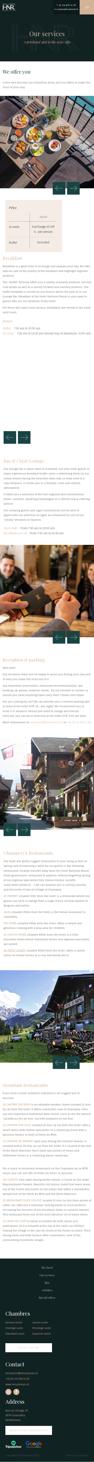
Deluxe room (13, 1322)
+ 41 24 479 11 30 (66, 4)
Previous (59, 188)
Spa (47, 1282)
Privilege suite (41, 1327)
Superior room (41, 1333)
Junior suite (40, 1322)
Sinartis (84, 1455)
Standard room (15, 1333)
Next (73, 188)
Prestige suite (14, 1327)
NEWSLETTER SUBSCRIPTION (29, 1430)
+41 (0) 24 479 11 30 (79, 722)
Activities (47, 1290)
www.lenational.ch (17, 1384)
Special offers (47, 1297)
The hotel (47, 1267)
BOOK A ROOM (29, 1347)
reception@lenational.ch (66, 9)
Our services (47, 1275)
